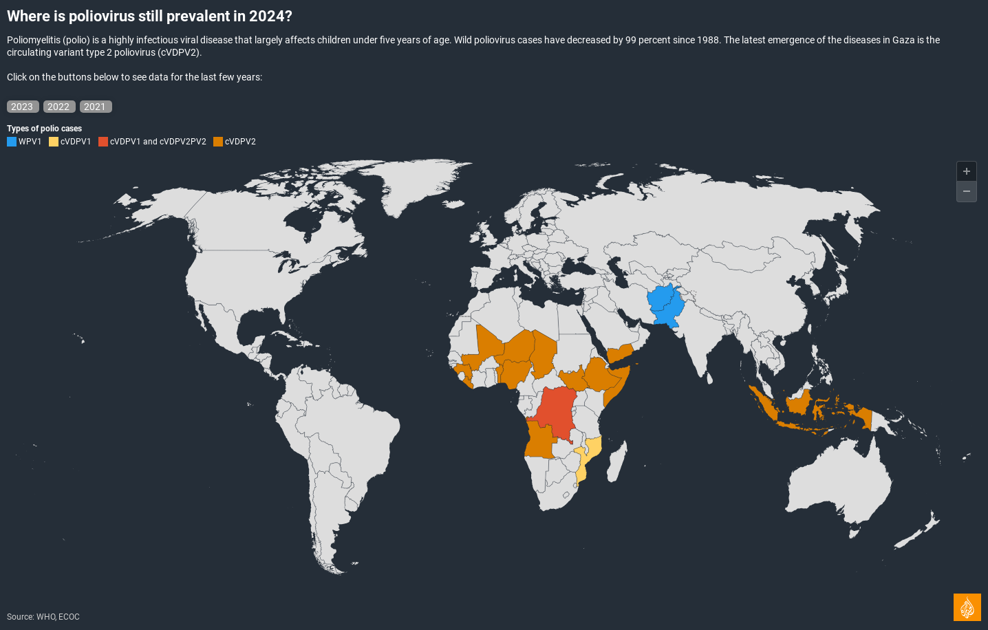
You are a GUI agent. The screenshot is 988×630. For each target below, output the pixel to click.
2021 (96, 106)
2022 (59, 106)
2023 (23, 106)
